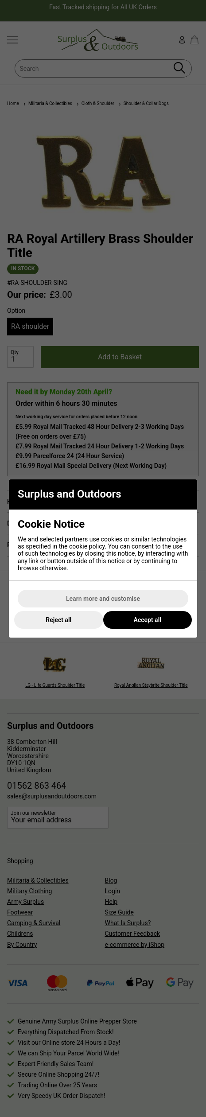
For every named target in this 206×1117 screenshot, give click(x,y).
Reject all (58, 619)
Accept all (147, 619)
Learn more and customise (103, 598)
